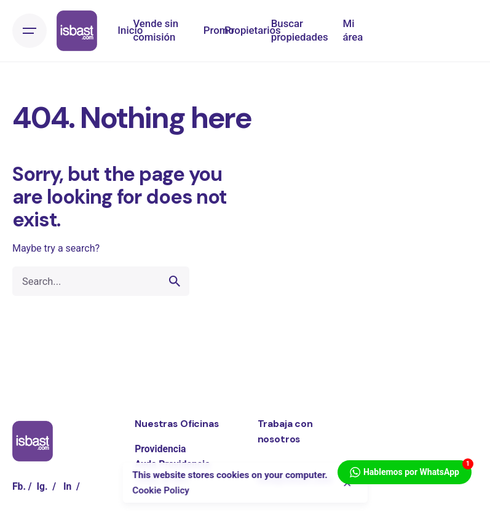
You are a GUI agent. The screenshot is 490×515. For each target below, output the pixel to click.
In (67, 486)
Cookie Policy (160, 490)
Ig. (41, 486)
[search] (174, 281)
